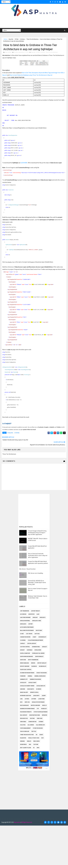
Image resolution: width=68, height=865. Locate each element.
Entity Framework (33, 659)
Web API (29, 741)
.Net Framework (24, 611)
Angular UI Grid (36, 620)
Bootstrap (39, 630)
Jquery (44, 695)
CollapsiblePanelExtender (35, 640)
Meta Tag (27, 702)
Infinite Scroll (34, 692)
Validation (23, 738)
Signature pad (32, 721)
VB (36, 734)
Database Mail (36, 646)
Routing (32, 718)
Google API (23, 682)
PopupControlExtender (40, 711)
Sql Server (31, 725)
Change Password (25, 637)
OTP (38, 708)
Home (5, 39)
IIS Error (38, 689)
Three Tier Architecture (32, 39)
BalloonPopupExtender (27, 630)
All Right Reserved (26, 822)
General (30, 676)
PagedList (44, 708)
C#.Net (16, 39)
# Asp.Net (10, 432)
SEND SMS (39, 718)
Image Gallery (24, 692)
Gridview (22, 39)
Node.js (44, 705)
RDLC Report (23, 715)
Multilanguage (24, 705)
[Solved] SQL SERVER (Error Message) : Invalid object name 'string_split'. (37, 582)
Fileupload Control (25, 669)
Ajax (38, 614)
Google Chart (32, 682)
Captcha (37, 633)
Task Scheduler (24, 731)
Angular (35, 617)
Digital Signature (25, 653)
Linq (21, 698)
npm (38, 747)
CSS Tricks (29, 633)
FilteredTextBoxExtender (27, 672)
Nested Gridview (35, 705)
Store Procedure (38, 728)
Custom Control (25, 646)
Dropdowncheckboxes (26, 656)
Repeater (44, 715)
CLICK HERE (24, 162)
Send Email (23, 721)
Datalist (44, 646)
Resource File (24, 718)
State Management (25, 728)
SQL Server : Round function (27, 569)
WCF (42, 738)
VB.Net (41, 734)
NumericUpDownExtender (27, 708)
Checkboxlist (42, 637)
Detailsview (38, 650)
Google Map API (40, 685)
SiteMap (41, 721)
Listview (33, 698)
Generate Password (35, 679)
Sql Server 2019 (40, 725)
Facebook (34, 666)
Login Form (41, 698)
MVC (21, 702)
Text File (33, 731)
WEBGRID (22, 741)
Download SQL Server (38, 653)
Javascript (36, 695)
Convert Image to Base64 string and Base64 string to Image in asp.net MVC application (37, 532)
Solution (22, 725)
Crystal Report (31, 643)
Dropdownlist (39, 656)
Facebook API (42, 666)
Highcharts (30, 689)
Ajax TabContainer (25, 617)
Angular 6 (42, 617)
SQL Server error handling (35, 573)
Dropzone (23, 659)
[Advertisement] (35, 509)
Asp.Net (11, 39)
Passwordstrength (25, 711)
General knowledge (39, 676)
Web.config (36, 741)
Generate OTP (24, 679)
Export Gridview (24, 666)
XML (30, 744)
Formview (22, 676)
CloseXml (23, 640)
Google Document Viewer (27, 685)
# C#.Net (17, 432)
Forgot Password (41, 672)
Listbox (27, 698)
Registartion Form (34, 715)
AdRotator (31, 614)
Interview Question (25, 695)
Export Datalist (41, 663)
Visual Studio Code (33, 738)
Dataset (22, 650)
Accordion (23, 614)
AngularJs (23, 624)
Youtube (35, 744)
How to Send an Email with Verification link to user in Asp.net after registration (37, 555)
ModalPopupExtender (38, 702)
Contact (22, 643)
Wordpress (23, 744)
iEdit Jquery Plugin (25, 747)
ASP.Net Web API (35, 611)
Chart (34, 637)
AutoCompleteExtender (26, 627)
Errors (33, 663)
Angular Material (25, 620)
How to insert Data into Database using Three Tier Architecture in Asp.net (31, 75)
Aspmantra (17, 822)
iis (33, 747)
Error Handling (24, 663)
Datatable (29, 650)
